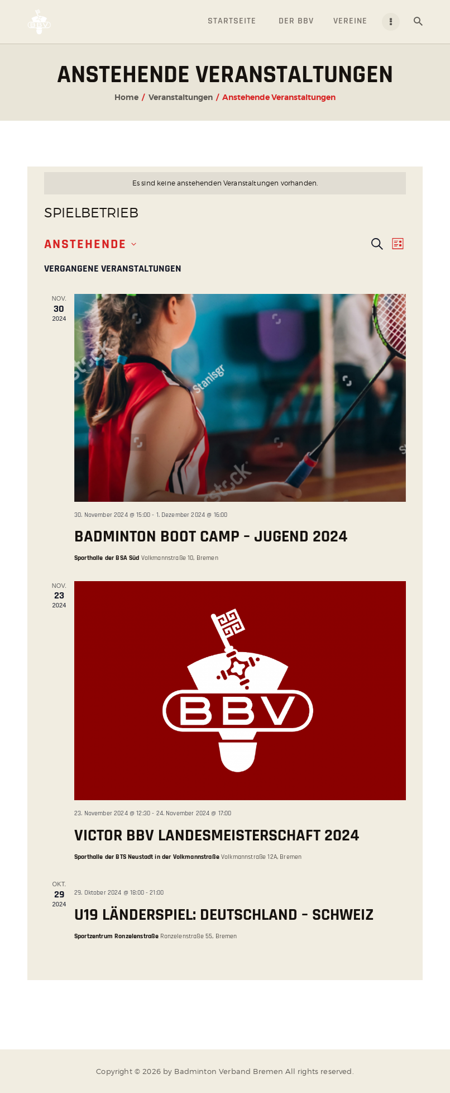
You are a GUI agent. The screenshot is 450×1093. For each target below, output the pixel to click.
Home (126, 97)
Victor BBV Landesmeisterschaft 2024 (216, 835)
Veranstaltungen (181, 97)
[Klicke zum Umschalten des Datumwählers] (90, 244)
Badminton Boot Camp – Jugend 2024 (210, 536)
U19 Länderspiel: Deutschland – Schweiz (224, 914)
